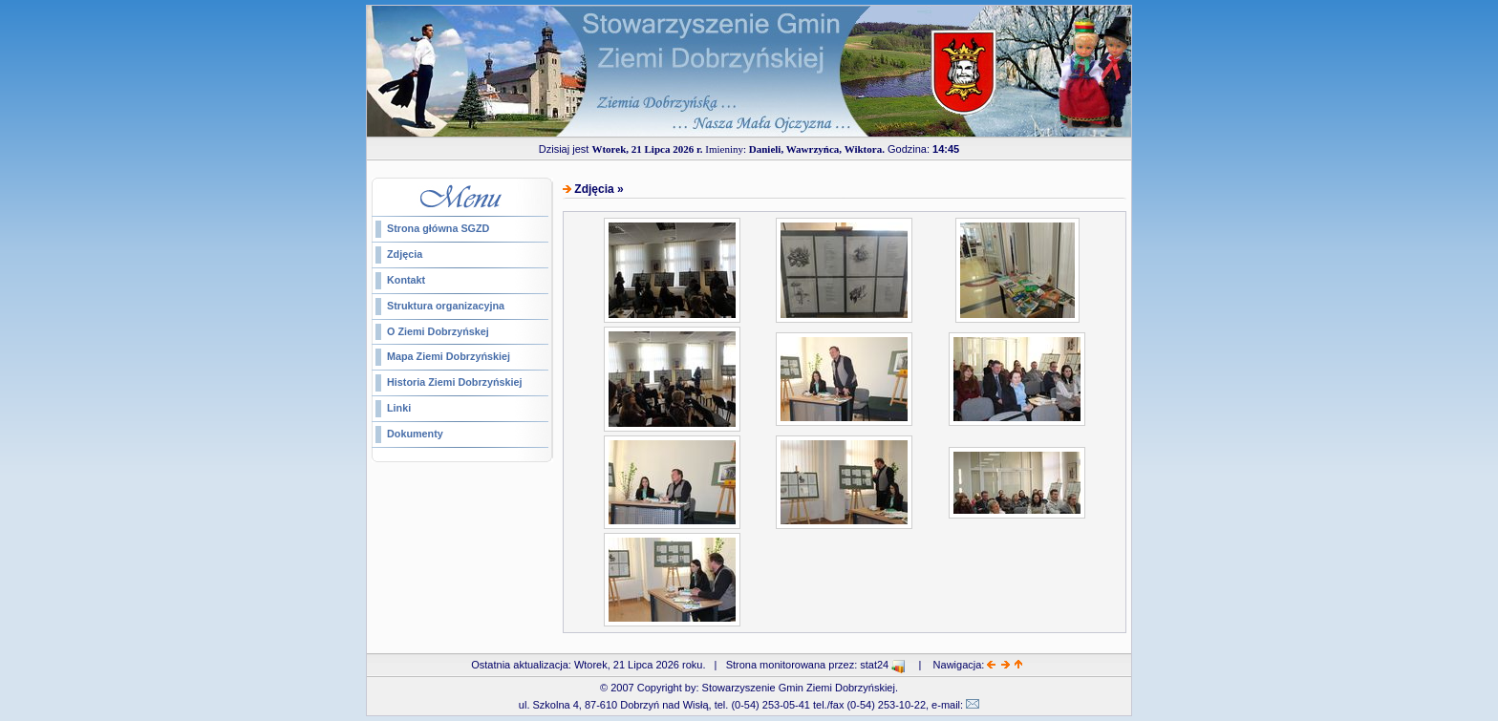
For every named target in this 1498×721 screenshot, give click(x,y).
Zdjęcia (404, 254)
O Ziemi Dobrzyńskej (438, 331)
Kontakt (406, 280)
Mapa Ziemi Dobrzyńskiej (448, 356)
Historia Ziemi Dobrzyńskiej (455, 382)
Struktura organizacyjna (445, 305)
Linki (399, 408)
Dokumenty (415, 433)
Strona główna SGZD (438, 228)
